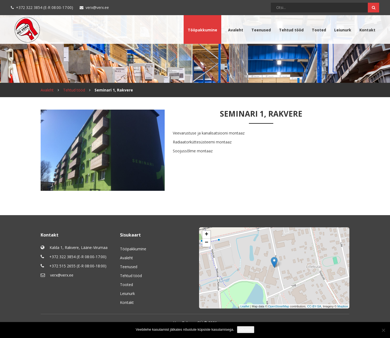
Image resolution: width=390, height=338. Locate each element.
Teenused (261, 29)
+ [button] (206, 235)
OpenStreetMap (278, 306)
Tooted (319, 29)
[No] (383, 330)
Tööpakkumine (202, 29)
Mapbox (342, 306)
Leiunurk (342, 29)
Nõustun (245, 329)
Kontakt (367, 29)
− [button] (206, 243)
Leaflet (244, 306)
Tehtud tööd (291, 29)
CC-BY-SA (314, 306)
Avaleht (235, 29)
